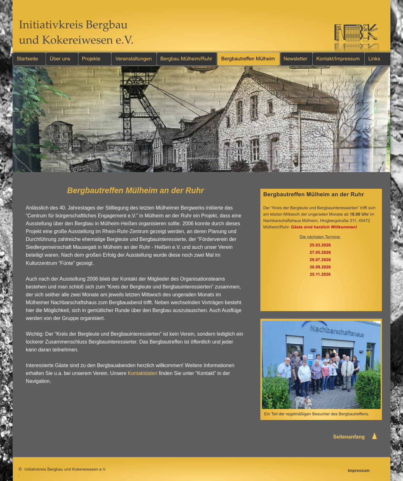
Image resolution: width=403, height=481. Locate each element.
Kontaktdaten (142, 373)
